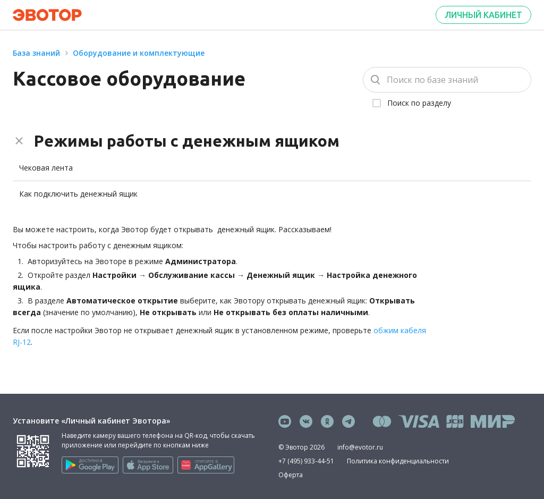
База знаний (36, 53)
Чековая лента (46, 168)
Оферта (290, 474)
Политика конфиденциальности (398, 461)
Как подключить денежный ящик (78, 194)
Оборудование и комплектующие (139, 53)
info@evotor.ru (360, 447)
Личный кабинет (483, 15)
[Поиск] (447, 79)
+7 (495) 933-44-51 (306, 461)
